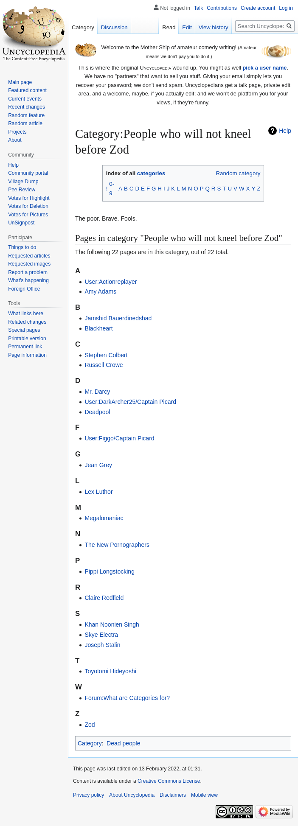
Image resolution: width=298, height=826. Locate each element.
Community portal (28, 173)
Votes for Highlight (28, 198)
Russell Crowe (103, 364)
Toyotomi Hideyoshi (110, 671)
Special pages (24, 330)
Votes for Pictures (28, 215)
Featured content (27, 90)
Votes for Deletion (28, 206)
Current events (25, 99)
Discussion (114, 27)
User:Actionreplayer (110, 281)
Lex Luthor (98, 491)
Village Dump (23, 182)
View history (213, 27)
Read (168, 27)
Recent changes (26, 107)
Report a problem (28, 272)
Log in (286, 8)
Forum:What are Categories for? (127, 697)
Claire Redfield (104, 597)
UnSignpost (21, 223)
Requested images (29, 264)
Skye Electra (101, 634)
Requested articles (29, 256)
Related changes (27, 322)
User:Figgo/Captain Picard (119, 438)
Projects (17, 132)
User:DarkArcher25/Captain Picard (130, 401)
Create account (258, 8)
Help (285, 130)
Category (90, 743)
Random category (238, 173)
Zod (89, 724)
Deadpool (97, 412)
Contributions (222, 8)
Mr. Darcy (97, 391)
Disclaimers (173, 795)
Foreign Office (24, 289)
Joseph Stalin (102, 644)
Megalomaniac (103, 518)
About (14, 140)
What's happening (28, 280)
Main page (20, 82)
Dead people (123, 743)
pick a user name (265, 67)
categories (151, 173)
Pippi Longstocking (109, 571)
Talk (198, 8)
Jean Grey (98, 465)
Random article (25, 123)
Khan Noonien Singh (111, 624)
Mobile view (204, 795)
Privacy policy (88, 795)
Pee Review (21, 190)
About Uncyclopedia (132, 795)
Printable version (27, 339)
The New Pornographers (116, 544)
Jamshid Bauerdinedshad (118, 318)
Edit (186, 27)
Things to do (22, 247)
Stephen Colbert (105, 355)
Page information (27, 355)
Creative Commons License (169, 781)
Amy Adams (100, 291)
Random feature (26, 115)
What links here (25, 313)
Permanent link (25, 347)
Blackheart (98, 328)
